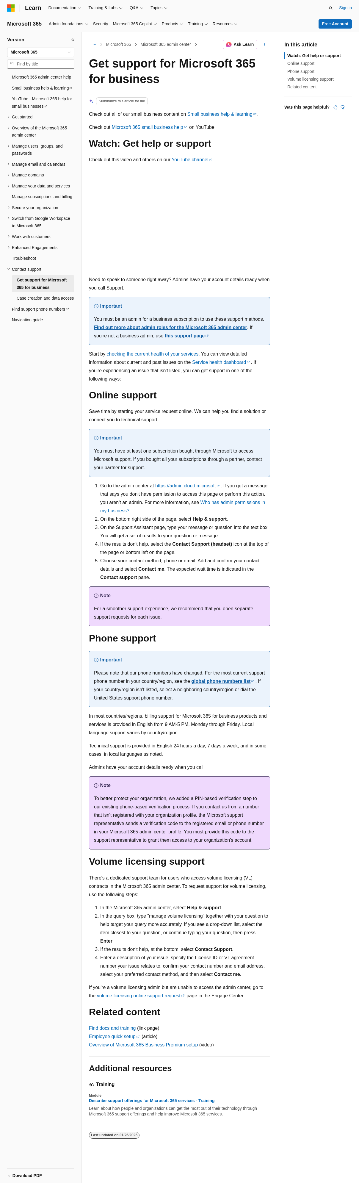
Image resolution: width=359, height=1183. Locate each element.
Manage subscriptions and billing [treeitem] (42, 196)
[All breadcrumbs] (94, 44)
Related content (301, 86)
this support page (185, 335)
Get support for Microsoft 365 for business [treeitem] (42, 284)
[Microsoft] (11, 8)
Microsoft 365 (118, 44)
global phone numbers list (220, 681)
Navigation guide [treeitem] (27, 319)
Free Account (335, 23)
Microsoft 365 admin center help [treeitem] (41, 77)
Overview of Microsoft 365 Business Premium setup (143, 1044)
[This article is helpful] (335, 107)
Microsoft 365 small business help (147, 127)
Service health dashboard (219, 362)
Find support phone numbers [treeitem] (38, 309)
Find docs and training (112, 1028)
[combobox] (40, 52)
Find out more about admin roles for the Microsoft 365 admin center (170, 327)
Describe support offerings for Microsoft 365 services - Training (151, 1100)
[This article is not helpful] (342, 107)
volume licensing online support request (139, 995)
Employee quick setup (112, 1036)
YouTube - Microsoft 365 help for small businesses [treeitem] (42, 102)
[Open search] (331, 8)
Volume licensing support (310, 79)
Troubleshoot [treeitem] (24, 258)
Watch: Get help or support (314, 55)
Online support (300, 63)
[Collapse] (73, 40)
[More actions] (265, 44)
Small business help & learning (220, 114)
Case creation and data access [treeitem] (45, 298)
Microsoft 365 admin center (166, 44)
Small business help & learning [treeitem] (40, 88)
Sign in (345, 7)
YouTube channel (190, 159)
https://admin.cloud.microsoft (185, 485)
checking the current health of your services (153, 353)
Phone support (300, 71)
